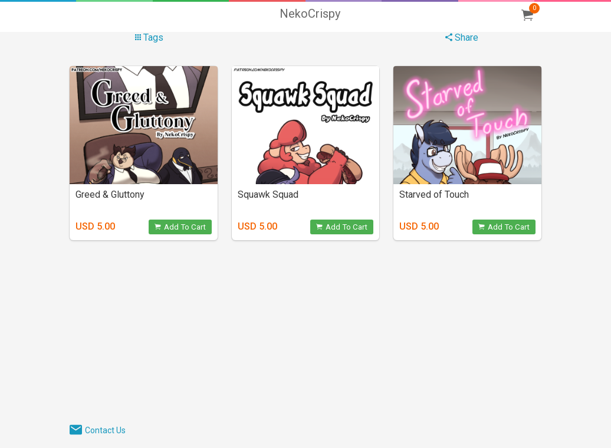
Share (461, 37)
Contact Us (105, 430)
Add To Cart (180, 227)
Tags (149, 37)
